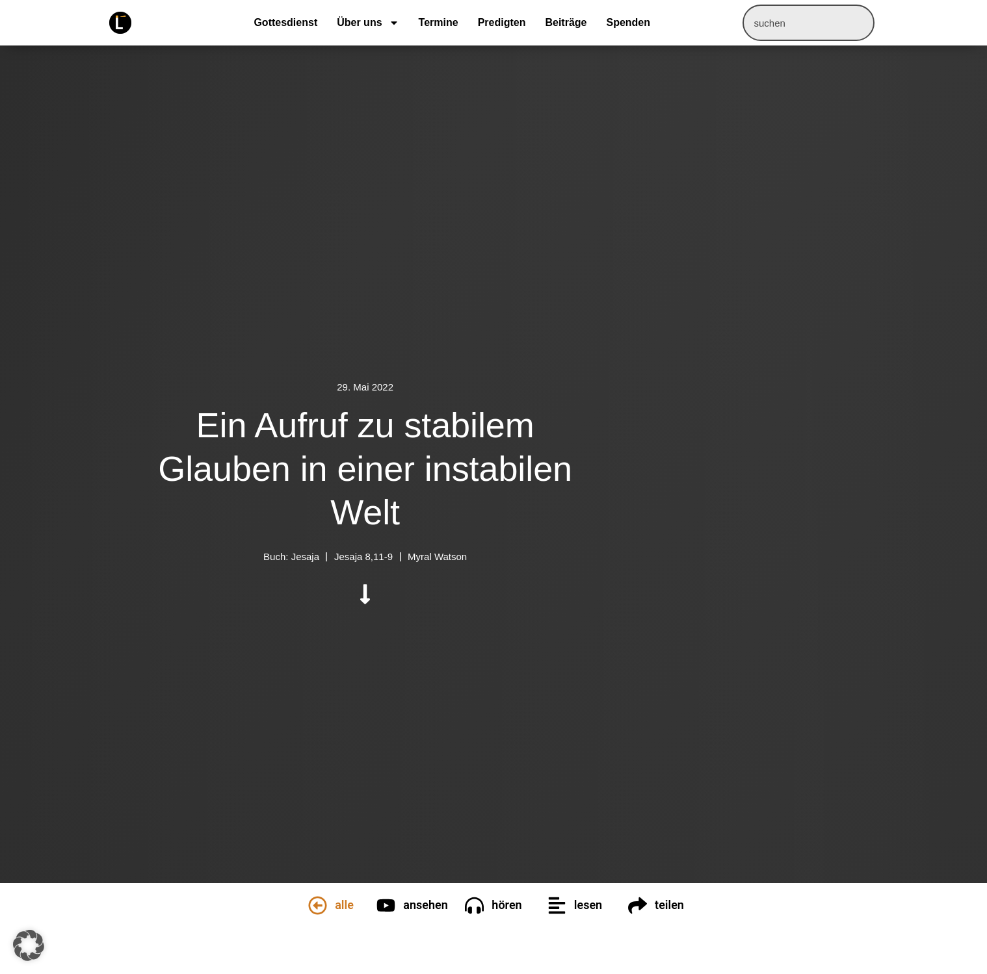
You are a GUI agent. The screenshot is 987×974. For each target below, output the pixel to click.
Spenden (628, 22)
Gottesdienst (285, 22)
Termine (438, 22)
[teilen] (637, 905)
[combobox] (809, 23)
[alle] (317, 905)
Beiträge (565, 22)
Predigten (502, 22)
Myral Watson (437, 556)
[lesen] (556, 905)
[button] (28, 945)
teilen (669, 905)
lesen (588, 905)
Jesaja (305, 556)
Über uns (368, 22)
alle (344, 905)
